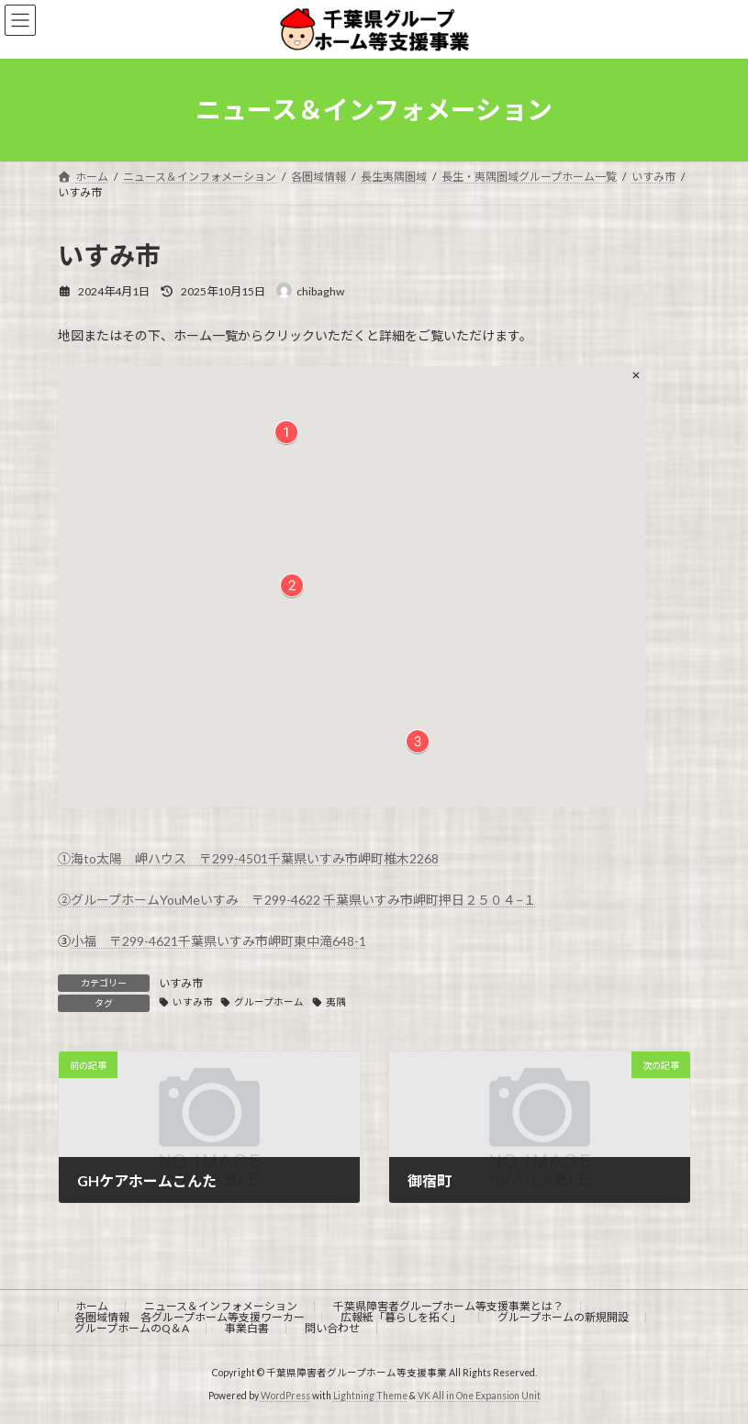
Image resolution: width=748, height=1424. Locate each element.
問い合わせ (332, 1328)
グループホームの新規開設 (563, 1317)
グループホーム (269, 1001)
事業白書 (247, 1328)
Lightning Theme (370, 1395)
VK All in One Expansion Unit (479, 1395)
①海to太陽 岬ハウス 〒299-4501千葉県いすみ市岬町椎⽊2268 (248, 858)
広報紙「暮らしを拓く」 (401, 1317)
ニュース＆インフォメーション (220, 1306)
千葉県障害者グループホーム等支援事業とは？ (448, 1306)
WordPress (285, 1395)
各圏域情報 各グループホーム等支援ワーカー (189, 1317)
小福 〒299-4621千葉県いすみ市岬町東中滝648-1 (218, 941)
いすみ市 (181, 983)
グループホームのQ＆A (131, 1328)
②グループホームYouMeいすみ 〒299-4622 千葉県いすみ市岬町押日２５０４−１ (297, 899)
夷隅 (336, 1001)
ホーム (91, 1306)
